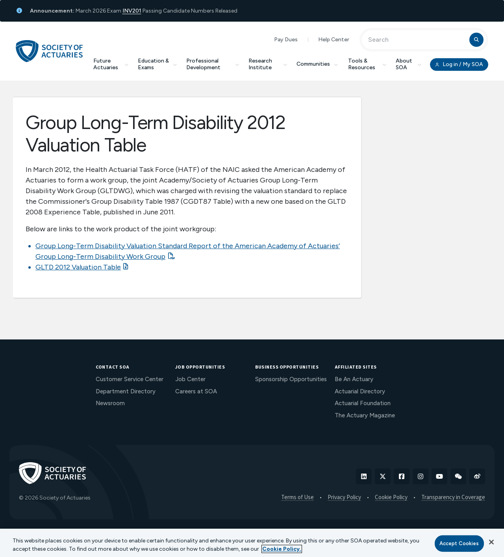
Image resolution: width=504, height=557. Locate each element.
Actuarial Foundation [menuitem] (363, 403)
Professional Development (212, 64)
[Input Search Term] (416, 40)
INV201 (131, 10)
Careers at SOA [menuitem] (196, 391)
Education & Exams (157, 64)
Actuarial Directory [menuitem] (360, 391)
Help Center (333, 39)
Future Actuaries (110, 64)
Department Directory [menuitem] (126, 391)
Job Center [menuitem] (190, 379)
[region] (252, 543)
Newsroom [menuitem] (110, 403)
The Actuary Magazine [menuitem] (365, 415)
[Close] (491, 542)
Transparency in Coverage (453, 497)
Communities (317, 64)
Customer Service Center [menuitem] (129, 379)
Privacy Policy (344, 497)
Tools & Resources (367, 64)
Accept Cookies (459, 543)
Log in (459, 64)
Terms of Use (297, 497)
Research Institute (267, 64)
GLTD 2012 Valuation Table (78, 267)
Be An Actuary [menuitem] (354, 379)
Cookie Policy (391, 497)
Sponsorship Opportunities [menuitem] (291, 379)
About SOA (408, 64)
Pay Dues (286, 39)
